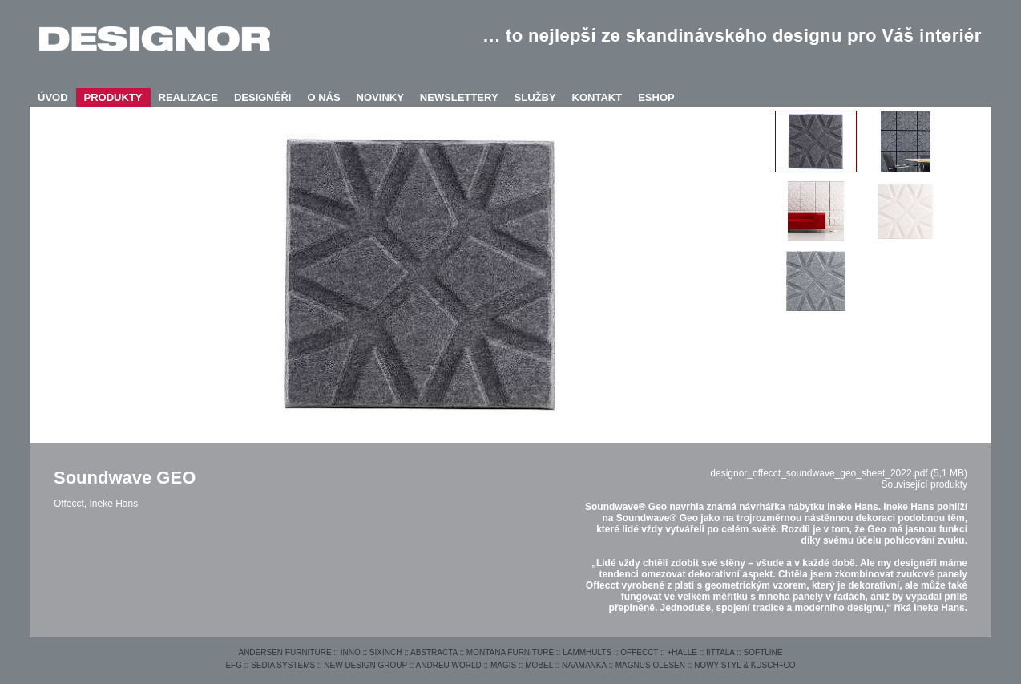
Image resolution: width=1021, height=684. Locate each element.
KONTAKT (597, 97)
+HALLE (682, 652)
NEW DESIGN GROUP (365, 665)
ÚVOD (53, 97)
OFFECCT (639, 652)
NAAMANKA (584, 665)
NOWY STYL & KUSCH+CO (744, 665)
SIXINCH (385, 652)
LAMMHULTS (587, 652)
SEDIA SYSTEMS (283, 665)
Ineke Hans (113, 503)
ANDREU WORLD (449, 665)
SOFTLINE (763, 652)
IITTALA (720, 652)
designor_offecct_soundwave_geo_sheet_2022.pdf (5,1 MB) (838, 473)
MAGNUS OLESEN (650, 665)
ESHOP (656, 97)
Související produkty (924, 484)
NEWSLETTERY (459, 97)
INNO (351, 652)
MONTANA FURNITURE (510, 652)
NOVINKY (380, 97)
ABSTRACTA (434, 652)
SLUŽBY (535, 97)
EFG (233, 665)
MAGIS (503, 665)
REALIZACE (188, 97)
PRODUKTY (113, 97)
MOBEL (539, 665)
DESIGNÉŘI (263, 97)
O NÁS (323, 97)
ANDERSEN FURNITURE (284, 652)
